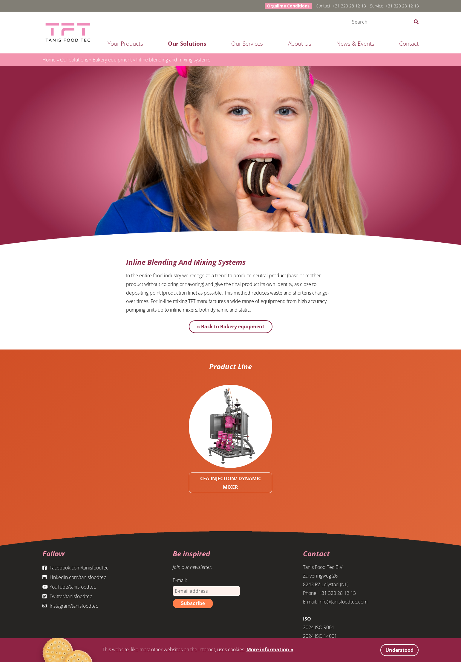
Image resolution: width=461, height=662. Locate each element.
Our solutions (187, 43)
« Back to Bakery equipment (230, 326)
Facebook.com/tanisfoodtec (75, 567)
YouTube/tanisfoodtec (69, 587)
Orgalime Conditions (288, 6)
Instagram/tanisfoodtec (70, 606)
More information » (269, 649)
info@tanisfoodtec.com (342, 601)
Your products (125, 43)
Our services (247, 43)
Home (49, 59)
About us (299, 43)
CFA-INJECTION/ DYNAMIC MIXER (230, 482)
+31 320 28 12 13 (349, 6)
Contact (409, 43)
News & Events (355, 43)
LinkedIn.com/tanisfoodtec (74, 577)
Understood (399, 650)
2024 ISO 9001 (318, 627)
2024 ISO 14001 (320, 636)
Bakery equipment (112, 59)
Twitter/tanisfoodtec (67, 596)
